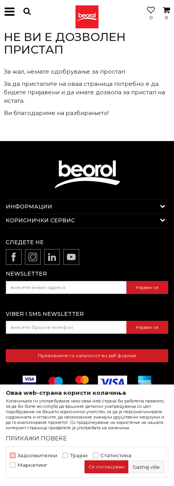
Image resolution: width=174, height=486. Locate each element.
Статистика (115, 455)
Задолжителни (37, 455)
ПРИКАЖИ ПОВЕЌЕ (36, 438)
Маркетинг (32, 465)
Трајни (79, 455)
